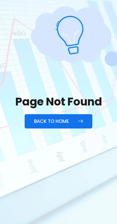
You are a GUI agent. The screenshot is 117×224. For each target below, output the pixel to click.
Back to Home (58, 121)
